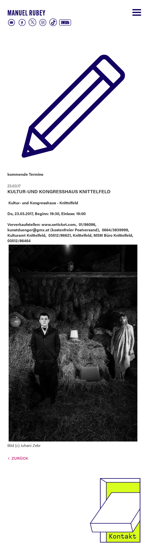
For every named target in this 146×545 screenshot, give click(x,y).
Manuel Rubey (26, 13)
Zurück (20, 458)
